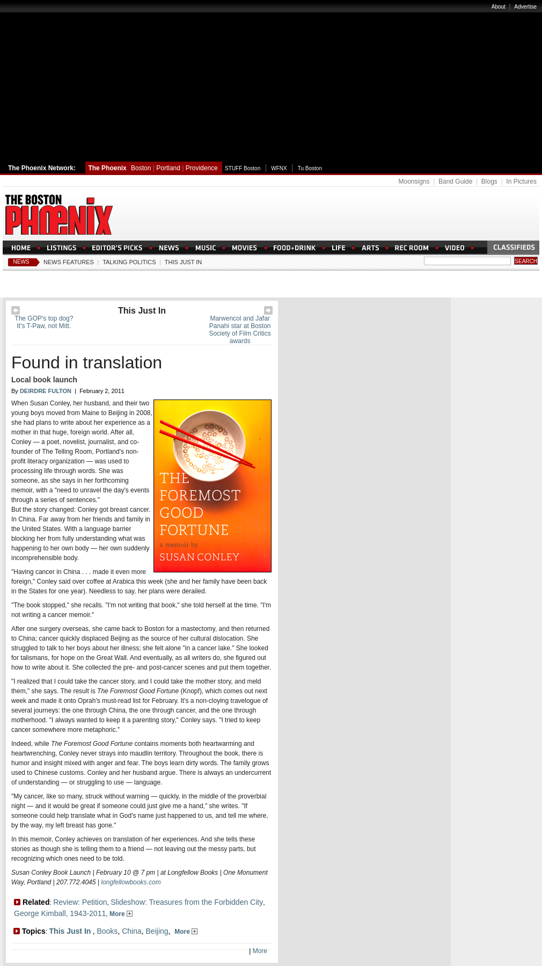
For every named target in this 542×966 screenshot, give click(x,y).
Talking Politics (129, 262)
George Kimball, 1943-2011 (60, 913)
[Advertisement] (271, 82)
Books (107, 931)
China (132, 931)
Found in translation (86, 362)
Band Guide (455, 181)
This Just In (183, 262)
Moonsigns (413, 181)
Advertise (525, 7)
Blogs (489, 181)
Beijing (157, 931)
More (121, 914)
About (499, 7)
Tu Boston (310, 168)
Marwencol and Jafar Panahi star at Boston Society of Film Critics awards (239, 330)
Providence (202, 168)
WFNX (279, 168)
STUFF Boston (242, 168)
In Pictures (521, 181)
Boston (141, 168)
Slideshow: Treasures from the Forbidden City (187, 902)
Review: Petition (80, 902)
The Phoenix (107, 168)
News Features (68, 262)
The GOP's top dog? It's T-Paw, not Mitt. (43, 322)
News (21, 262)
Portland (168, 168)
